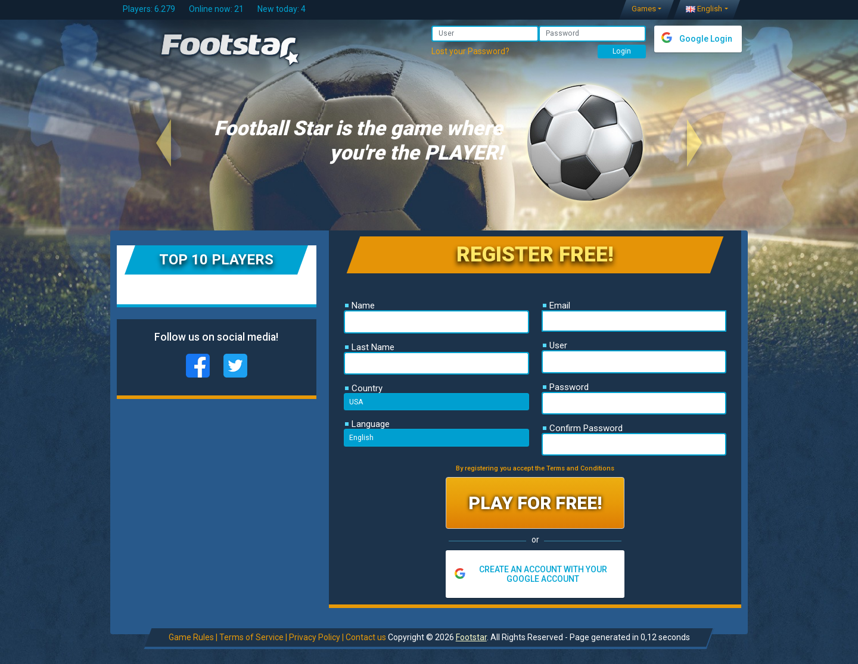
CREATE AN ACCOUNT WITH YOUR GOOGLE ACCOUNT (543, 574)
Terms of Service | (253, 637)
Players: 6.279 (149, 9)
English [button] (704, 8)
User (555, 345)
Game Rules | (192, 637)
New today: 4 (281, 9)
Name (360, 305)
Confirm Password (583, 428)
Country (364, 388)
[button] (163, 143)
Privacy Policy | (315, 637)
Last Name (369, 347)
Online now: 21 (216, 9)
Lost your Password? (470, 51)
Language (367, 424)
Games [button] (644, 8)
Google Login (705, 38)
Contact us (365, 637)
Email (556, 305)
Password (566, 387)
